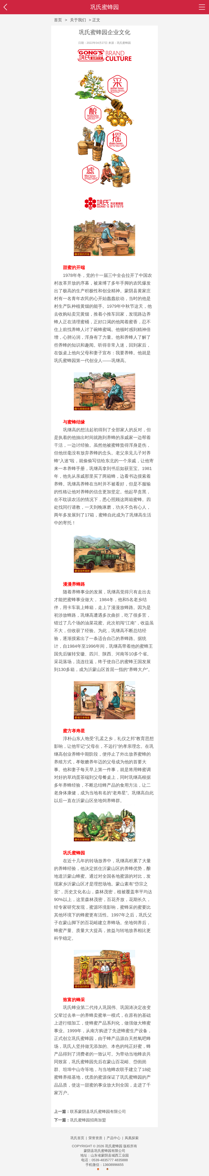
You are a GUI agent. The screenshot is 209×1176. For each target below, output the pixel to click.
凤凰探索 (132, 1138)
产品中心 (113, 1138)
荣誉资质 (95, 1138)
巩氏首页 (77, 1138)
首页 (58, 20)
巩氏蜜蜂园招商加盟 (88, 1120)
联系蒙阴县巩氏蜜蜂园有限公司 (98, 1111)
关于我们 (78, 20)
